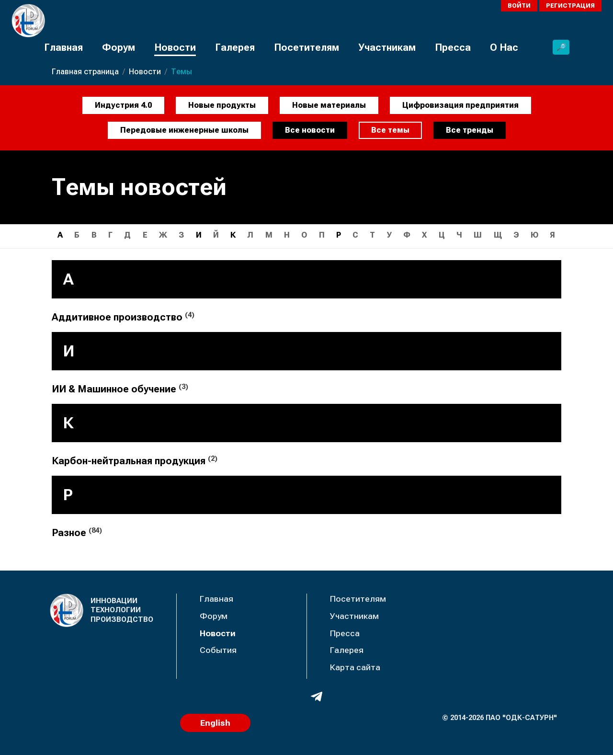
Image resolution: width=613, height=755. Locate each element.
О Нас (504, 47)
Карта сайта (355, 667)
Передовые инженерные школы (184, 130)
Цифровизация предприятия (460, 105)
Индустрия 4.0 (123, 105)
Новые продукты (222, 105)
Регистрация (570, 5)
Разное (77, 532)
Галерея (235, 47)
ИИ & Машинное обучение (120, 388)
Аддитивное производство (123, 316)
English (215, 723)
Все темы (390, 130)
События (218, 650)
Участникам (387, 47)
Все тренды (469, 130)
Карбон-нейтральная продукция (134, 460)
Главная (63, 47)
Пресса (453, 47)
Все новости (310, 130)
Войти (519, 5)
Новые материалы (329, 105)
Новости (175, 47)
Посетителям (306, 47)
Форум (118, 47)
